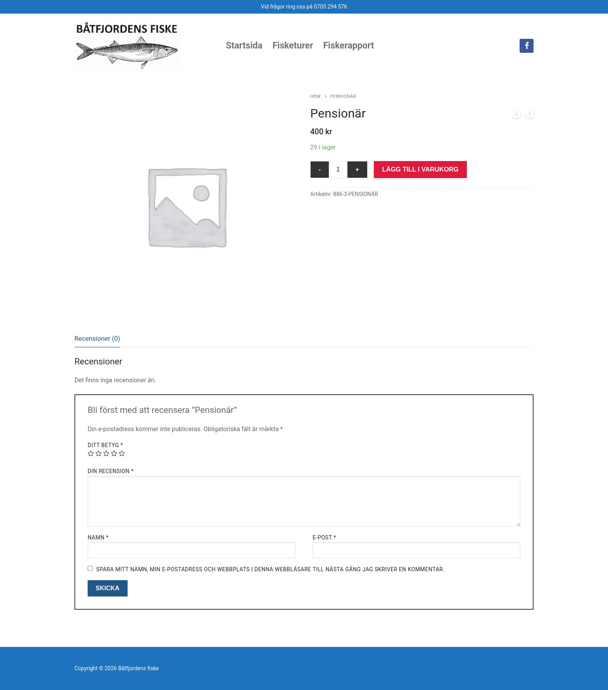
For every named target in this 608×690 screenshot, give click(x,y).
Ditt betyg (105, 445)
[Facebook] (527, 46)
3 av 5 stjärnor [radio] (106, 453)
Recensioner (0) (97, 338)
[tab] (97, 338)
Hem (315, 96)
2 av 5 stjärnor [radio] (98, 453)
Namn (98, 537)
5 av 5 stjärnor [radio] (122, 453)
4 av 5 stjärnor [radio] (114, 453)
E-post (324, 537)
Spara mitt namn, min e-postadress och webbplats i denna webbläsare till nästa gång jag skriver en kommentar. (270, 569)
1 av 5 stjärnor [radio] (91, 453)
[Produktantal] (338, 169)
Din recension (111, 471)
